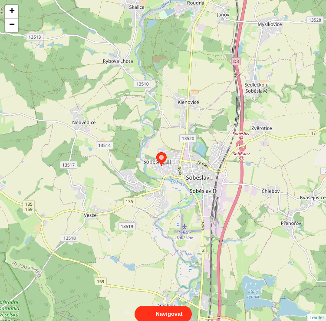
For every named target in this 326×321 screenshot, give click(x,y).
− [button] (12, 25)
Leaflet (317, 309)
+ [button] (12, 11)
